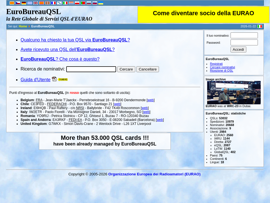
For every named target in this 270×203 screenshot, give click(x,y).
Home (23, 26)
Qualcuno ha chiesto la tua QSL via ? (75, 39)
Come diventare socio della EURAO (203, 13)
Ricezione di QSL (221, 70)
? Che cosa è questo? (60, 59)
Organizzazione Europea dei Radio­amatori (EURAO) (154, 174)
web (150, 100)
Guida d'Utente (35, 79)
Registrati (216, 63)
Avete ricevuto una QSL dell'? (68, 49)
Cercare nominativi (222, 67)
